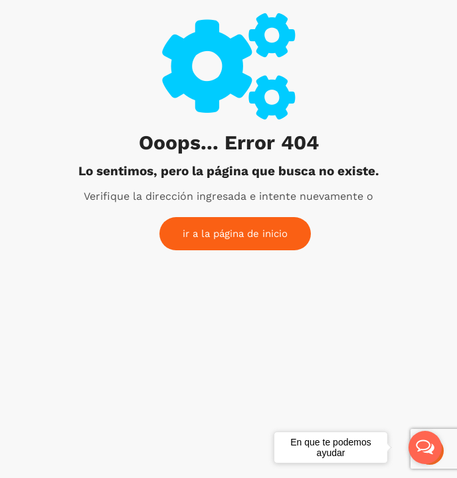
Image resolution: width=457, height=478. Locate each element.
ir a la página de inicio (235, 234)
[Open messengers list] (425, 447)
